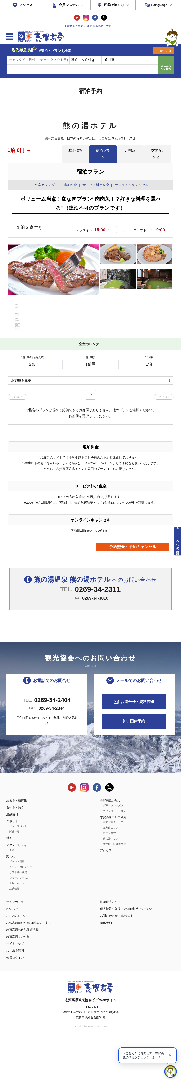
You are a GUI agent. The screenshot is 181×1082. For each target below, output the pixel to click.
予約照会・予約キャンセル (132, 590)
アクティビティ (16, 888)
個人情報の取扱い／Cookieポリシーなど (126, 952)
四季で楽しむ (114, 5)
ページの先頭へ (178, 544)
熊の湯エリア (110, 881)
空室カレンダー (158, 154)
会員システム (69, 5)
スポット (12, 864)
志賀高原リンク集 (18, 979)
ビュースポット (18, 869)
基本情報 (75, 151)
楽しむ (10, 899)
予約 (11, 893)
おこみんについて (18, 959)
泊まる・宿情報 (16, 843)
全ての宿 (165, 51)
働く (9, 881)
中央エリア (109, 876)
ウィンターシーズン (114, 854)
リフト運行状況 (18, 915)
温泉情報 (12, 857)
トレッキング (16, 926)
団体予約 (137, 764)
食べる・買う (15, 850)
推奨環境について (111, 945)
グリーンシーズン (19, 921)
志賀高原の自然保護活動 (22, 973)
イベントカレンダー (20, 910)
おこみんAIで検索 (166, 67)
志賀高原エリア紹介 (113, 860)
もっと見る (154, 360)
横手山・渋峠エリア (114, 887)
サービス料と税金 (96, 185)
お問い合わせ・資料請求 (116, 959)
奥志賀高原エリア (113, 865)
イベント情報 (16, 904)
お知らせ (12, 952)
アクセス (26, 5)
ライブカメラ (15, 945)
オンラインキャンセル (130, 185)
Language (159, 5)
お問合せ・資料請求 (137, 745)
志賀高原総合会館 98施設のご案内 (28, 966)
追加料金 (70, 185)
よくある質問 (15, 993)
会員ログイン (15, 1000)
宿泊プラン (103, 154)
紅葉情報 (14, 932)
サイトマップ (15, 987)
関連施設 (14, 875)
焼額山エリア (110, 871)
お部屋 (130, 151)
